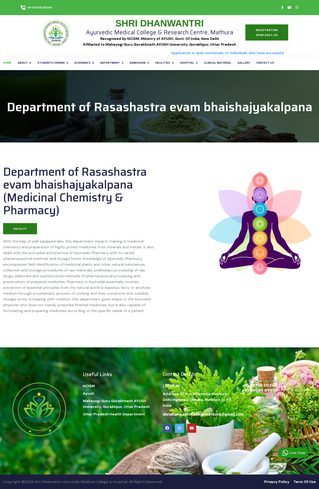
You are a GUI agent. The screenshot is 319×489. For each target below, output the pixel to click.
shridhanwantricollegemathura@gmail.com (203, 414)
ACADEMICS (82, 62)
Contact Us (265, 62)
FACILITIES (162, 62)
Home (7, 62)
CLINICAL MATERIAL (217, 62)
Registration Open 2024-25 (267, 32)
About (23, 62)
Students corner (51, 62)
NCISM (89, 386)
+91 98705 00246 (39, 7)
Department (110, 62)
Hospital (187, 62)
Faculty (20, 228)
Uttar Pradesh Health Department (114, 414)
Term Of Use (305, 481)
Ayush (88, 393)
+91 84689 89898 (260, 390)
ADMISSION (138, 62)
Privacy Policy (276, 481)
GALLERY (244, 62)
